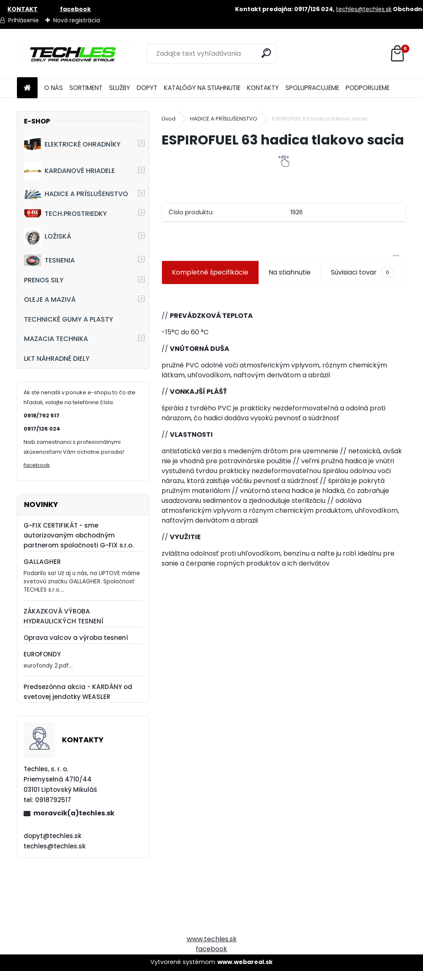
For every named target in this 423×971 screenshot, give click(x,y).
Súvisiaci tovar (362, 272)
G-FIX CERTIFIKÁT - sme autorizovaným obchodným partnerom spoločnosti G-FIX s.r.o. (78, 535)
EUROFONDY (42, 654)
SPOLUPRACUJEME (312, 87)
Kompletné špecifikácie (210, 272)
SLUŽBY (119, 87)
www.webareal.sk (245, 962)
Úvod (169, 119)
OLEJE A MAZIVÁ (50, 299)
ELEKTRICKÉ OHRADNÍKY (72, 144)
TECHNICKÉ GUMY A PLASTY (68, 319)
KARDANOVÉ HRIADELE (69, 171)
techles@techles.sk (364, 9)
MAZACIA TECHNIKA (56, 338)
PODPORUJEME (368, 87)
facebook (37, 465)
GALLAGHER (42, 561)
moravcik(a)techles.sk (73, 813)
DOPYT (147, 87)
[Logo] (74, 53)
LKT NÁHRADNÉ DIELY (57, 358)
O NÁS (53, 87)
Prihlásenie (23, 20)
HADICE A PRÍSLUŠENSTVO (76, 194)
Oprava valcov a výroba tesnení (76, 637)
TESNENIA (49, 259)
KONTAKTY (263, 87)
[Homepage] (27, 88)
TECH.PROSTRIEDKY (65, 213)
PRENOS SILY (44, 280)
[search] (266, 53)
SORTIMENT (85, 87)
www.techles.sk (212, 939)
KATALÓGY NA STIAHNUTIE (202, 87)
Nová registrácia (76, 20)
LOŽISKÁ (47, 236)
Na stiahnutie (290, 272)
